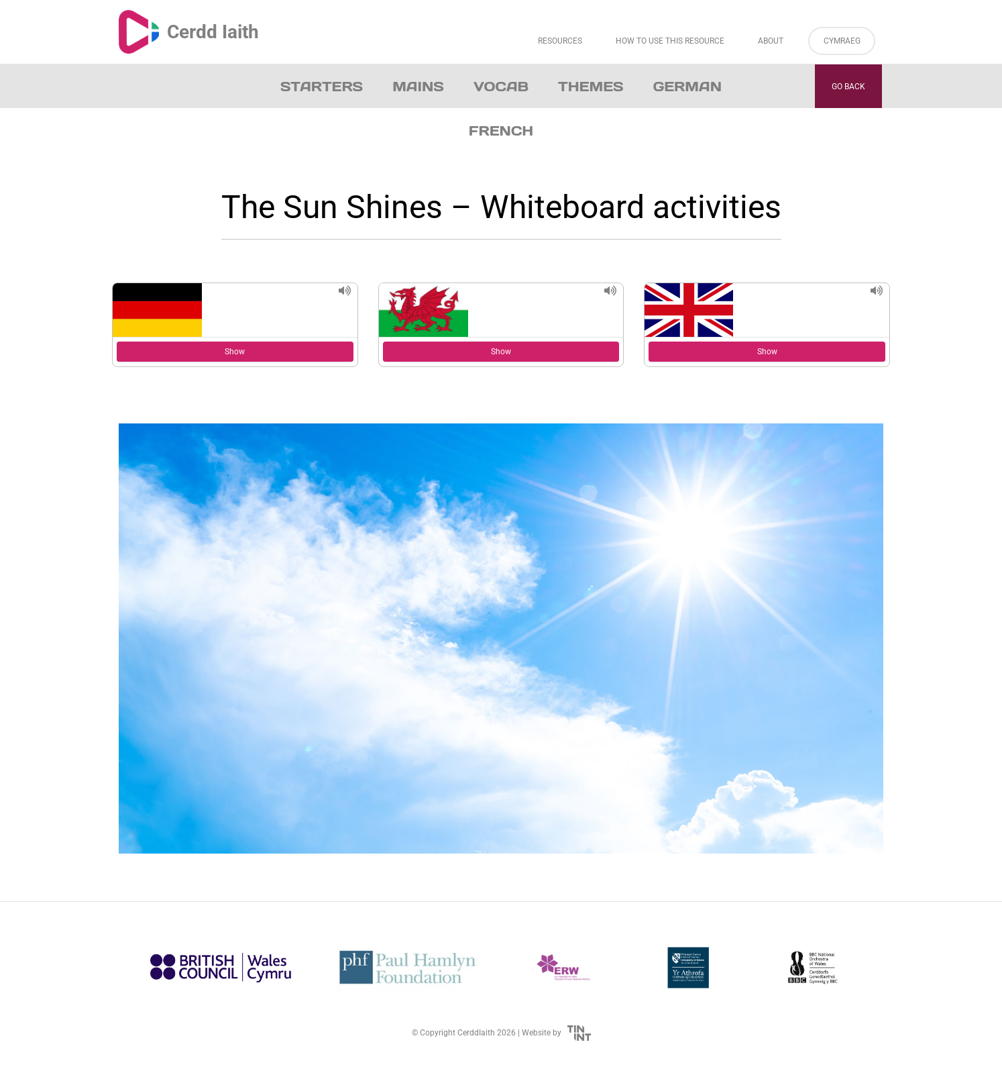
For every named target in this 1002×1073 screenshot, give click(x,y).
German (687, 86)
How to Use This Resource (670, 41)
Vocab (501, 86)
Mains (418, 86)
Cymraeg (842, 41)
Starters (321, 86)
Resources (560, 41)
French (501, 131)
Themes (591, 86)
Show (235, 351)
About (770, 41)
